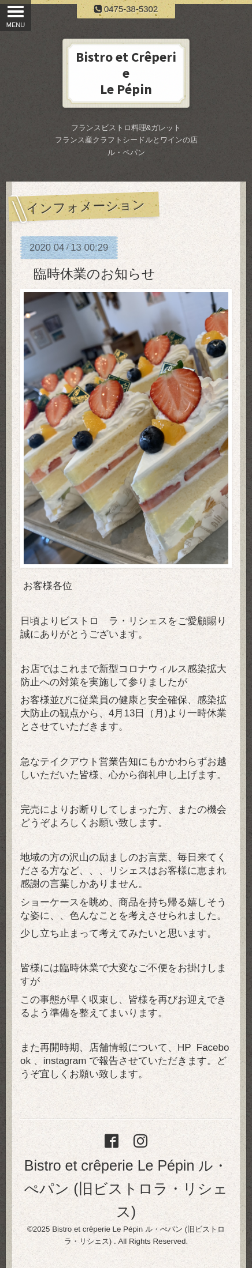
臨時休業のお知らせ (87, 273)
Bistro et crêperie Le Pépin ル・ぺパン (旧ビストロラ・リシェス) (126, 1188)
